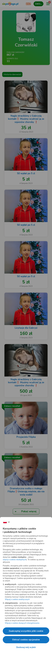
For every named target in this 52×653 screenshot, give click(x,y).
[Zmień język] (6, 522)
